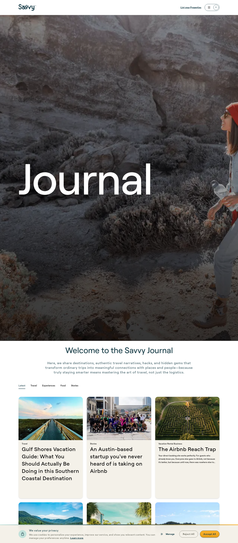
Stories (74, 385)
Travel (34, 385)
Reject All (189, 535)
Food (63, 385)
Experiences (48, 385)
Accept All (209, 535)
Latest (22, 385)
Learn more (76, 539)
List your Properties (190, 7)
